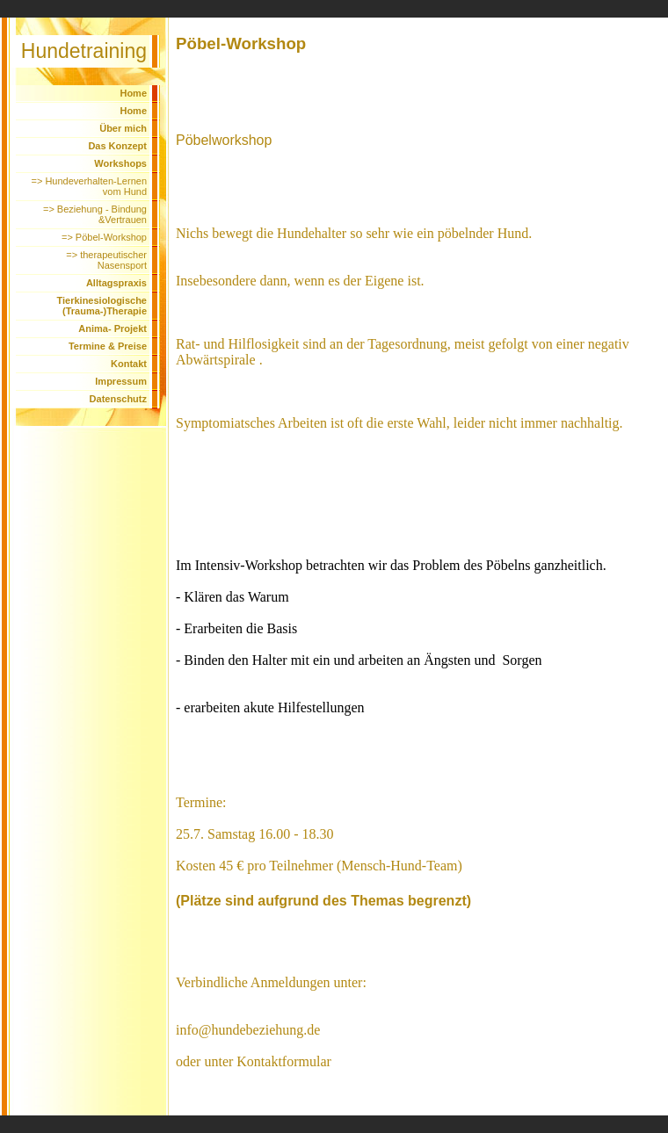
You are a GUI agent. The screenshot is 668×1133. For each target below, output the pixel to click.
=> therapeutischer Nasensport (106, 260)
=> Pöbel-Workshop (104, 237)
